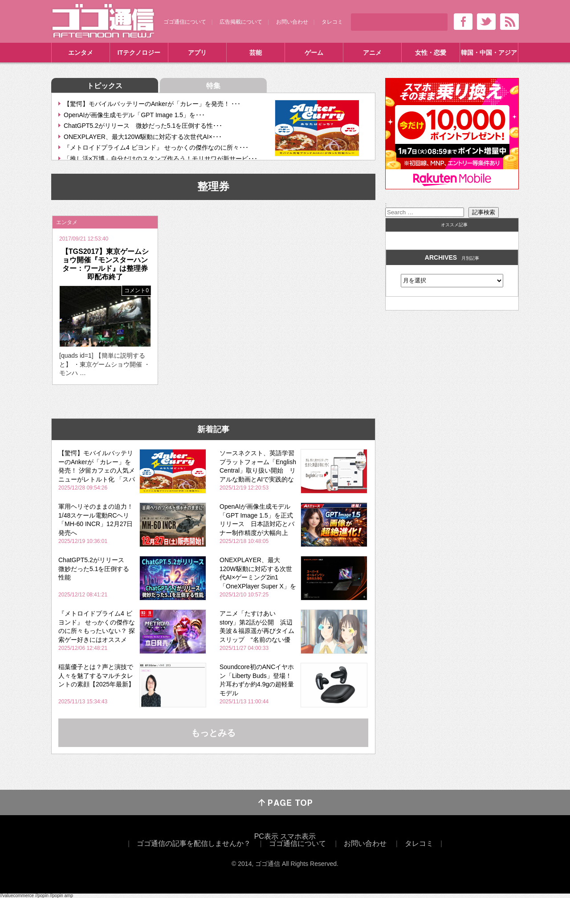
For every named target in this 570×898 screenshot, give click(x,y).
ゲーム (314, 52)
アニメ (372, 52)
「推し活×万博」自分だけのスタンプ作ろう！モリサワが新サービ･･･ (160, 158)
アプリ (197, 52)
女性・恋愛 (430, 52)
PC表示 (266, 836)
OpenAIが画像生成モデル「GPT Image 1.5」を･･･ (134, 114)
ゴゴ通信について (184, 22)
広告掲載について (241, 22)
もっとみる (213, 733)
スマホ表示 (298, 836)
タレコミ (332, 22)
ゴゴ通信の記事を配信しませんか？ (194, 843)
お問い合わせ (292, 22)
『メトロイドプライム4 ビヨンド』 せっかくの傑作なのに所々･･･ (156, 147)
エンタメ (80, 52)
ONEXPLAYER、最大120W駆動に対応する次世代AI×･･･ (143, 136)
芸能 (255, 52)
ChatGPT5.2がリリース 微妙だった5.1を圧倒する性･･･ (143, 125)
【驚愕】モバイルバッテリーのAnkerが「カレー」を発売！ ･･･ (152, 103)
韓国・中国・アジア (489, 52)
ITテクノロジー (139, 52)
